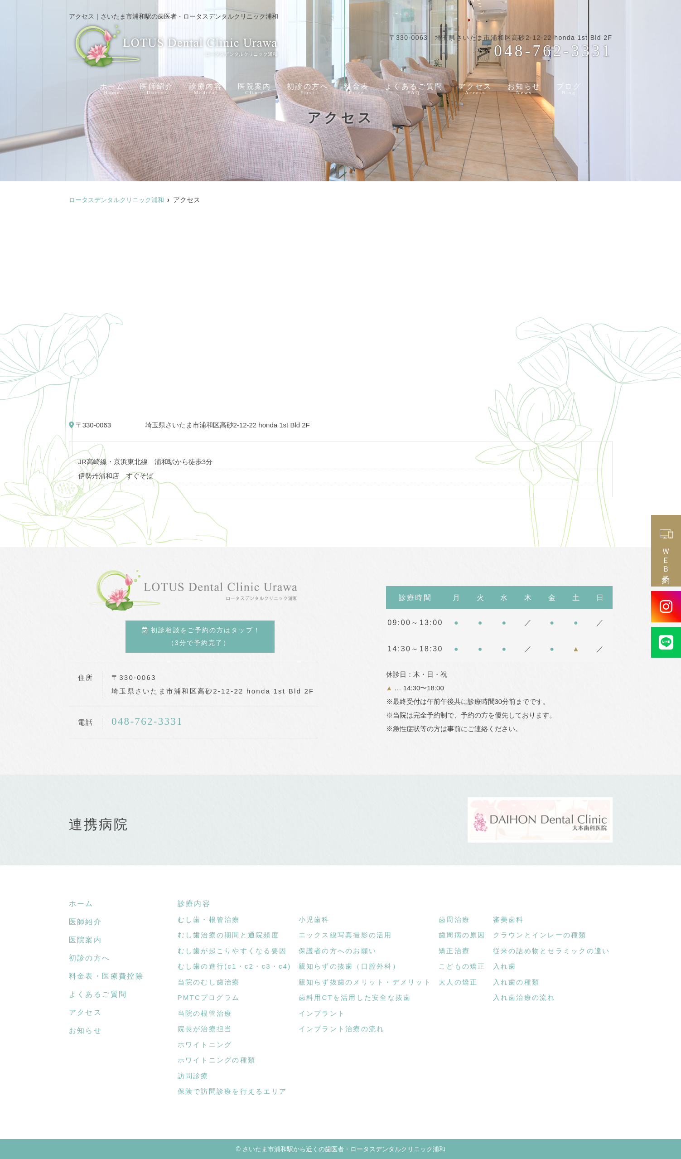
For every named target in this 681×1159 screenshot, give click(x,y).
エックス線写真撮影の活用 (345, 935)
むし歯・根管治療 (209, 919)
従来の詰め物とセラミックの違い (551, 951)
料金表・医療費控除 (106, 976)
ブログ (572, 87)
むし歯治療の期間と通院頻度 (228, 935)
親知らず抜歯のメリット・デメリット (365, 982)
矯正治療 (454, 951)
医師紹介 (154, 87)
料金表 (356, 87)
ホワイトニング (205, 1044)
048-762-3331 (147, 721)
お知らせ (527, 87)
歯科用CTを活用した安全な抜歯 (355, 997)
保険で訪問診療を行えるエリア (232, 1091)
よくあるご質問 (415, 87)
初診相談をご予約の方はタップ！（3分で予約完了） (201, 636)
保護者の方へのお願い (338, 951)
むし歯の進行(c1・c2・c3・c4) (234, 966)
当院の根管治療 (205, 1013)
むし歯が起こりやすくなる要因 (232, 951)
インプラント (322, 1013)
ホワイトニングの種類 (217, 1060)
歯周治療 (454, 919)
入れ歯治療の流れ (524, 997)
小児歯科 (314, 919)
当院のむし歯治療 (209, 982)
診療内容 (203, 87)
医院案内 (252, 87)
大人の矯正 (458, 982)
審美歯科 (508, 919)
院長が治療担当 (205, 1029)
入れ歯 (505, 966)
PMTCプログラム (209, 997)
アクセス (477, 87)
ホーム (109, 87)
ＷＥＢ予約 (666, 550)
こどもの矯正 (462, 966)
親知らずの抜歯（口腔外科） (349, 966)
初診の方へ (307, 87)
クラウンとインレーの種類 (540, 935)
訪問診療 (193, 1076)
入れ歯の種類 (516, 982)
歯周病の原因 (462, 935)
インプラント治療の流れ (342, 1029)
